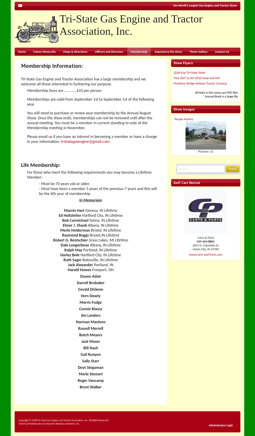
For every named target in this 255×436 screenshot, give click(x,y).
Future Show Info (44, 52)
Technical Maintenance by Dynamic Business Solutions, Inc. (49, 423)
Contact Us (222, 52)
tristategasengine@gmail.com (85, 141)
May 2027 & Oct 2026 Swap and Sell (197, 78)
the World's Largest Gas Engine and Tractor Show (205, 5)
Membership (139, 52)
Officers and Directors (109, 52)
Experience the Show (168, 52)
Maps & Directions (75, 52)
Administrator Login (221, 425)
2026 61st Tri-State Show (189, 73)
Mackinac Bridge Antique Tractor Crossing (200, 83)
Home (22, 52)
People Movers (183, 119)
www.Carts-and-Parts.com (205, 255)
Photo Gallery (199, 52)
